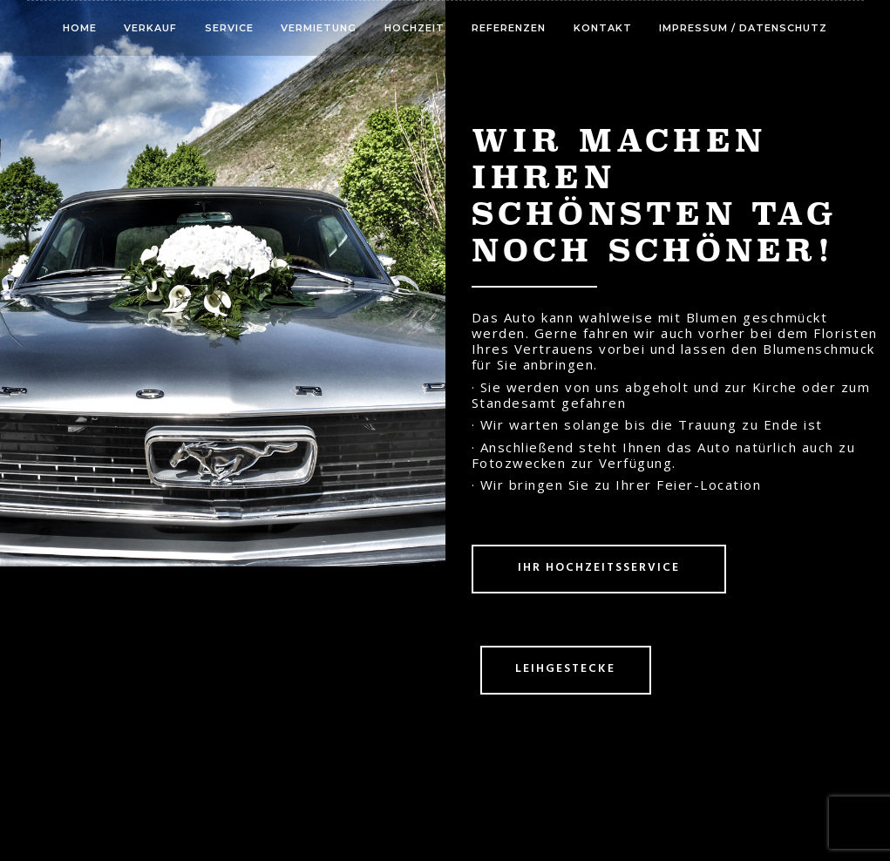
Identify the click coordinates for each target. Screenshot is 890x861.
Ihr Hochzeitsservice (599, 568)
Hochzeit (414, 28)
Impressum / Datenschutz (743, 28)
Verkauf (150, 28)
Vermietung (319, 28)
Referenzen (509, 28)
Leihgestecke (565, 669)
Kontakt (603, 28)
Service (229, 28)
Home (80, 28)
